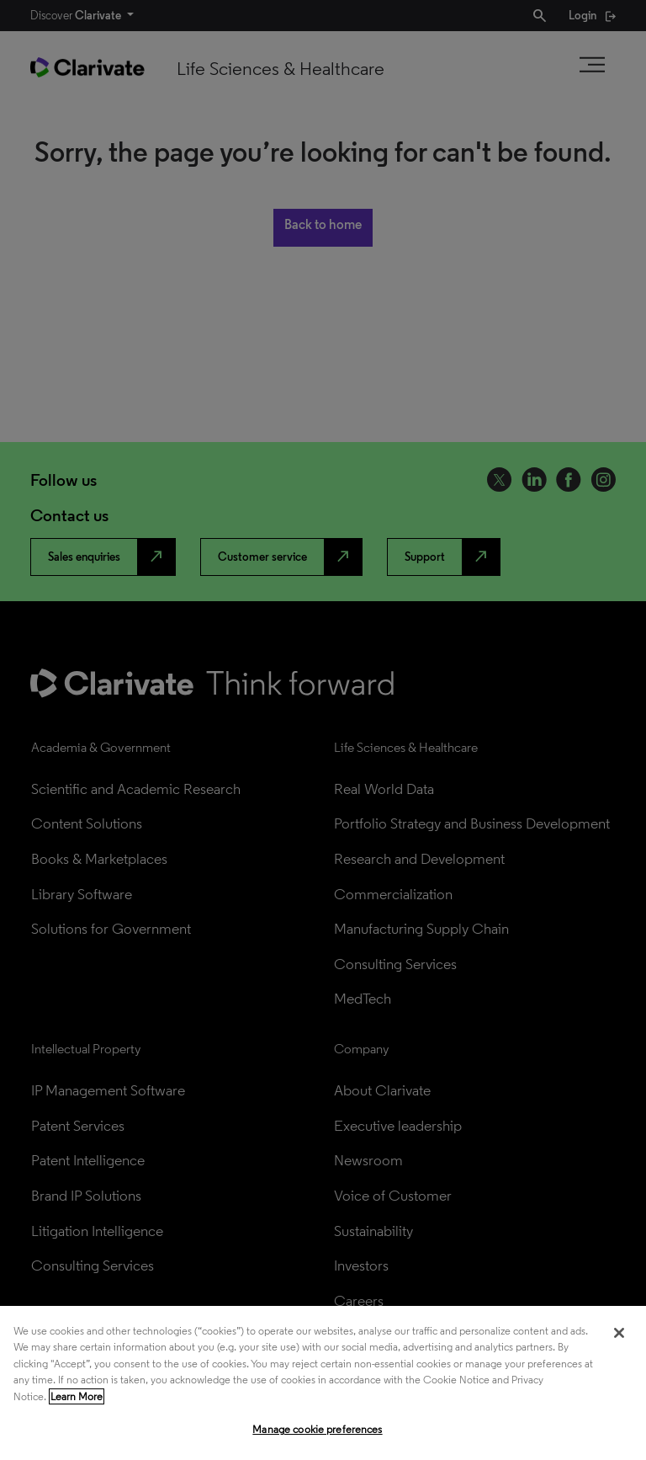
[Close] (619, 1332)
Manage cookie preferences (317, 1429)
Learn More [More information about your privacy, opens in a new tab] (76, 1396)
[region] (323, 1383)
